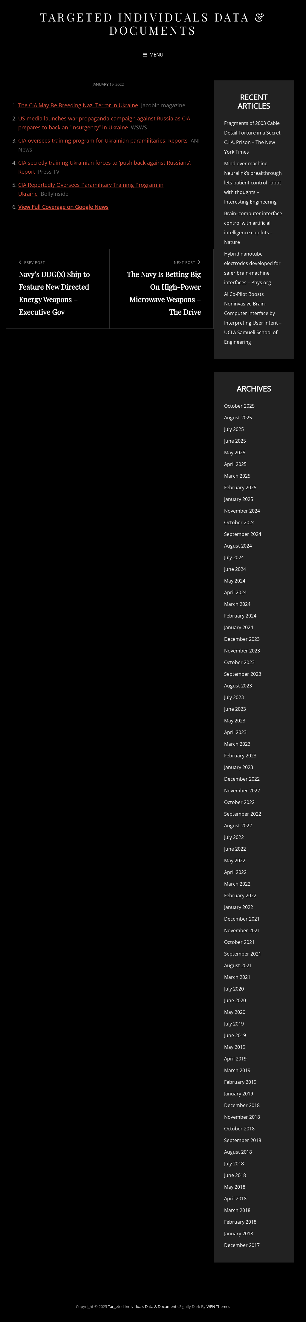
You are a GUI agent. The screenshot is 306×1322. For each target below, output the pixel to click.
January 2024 (238, 627)
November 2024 (242, 511)
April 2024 (235, 592)
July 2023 (234, 697)
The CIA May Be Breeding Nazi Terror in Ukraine (78, 105)
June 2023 (235, 709)
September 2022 (242, 814)
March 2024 (237, 604)
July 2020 (234, 988)
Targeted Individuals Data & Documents (153, 23)
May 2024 (234, 580)
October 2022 (239, 802)
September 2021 (242, 953)
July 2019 (234, 1023)
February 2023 (240, 755)
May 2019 (234, 1047)
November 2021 (242, 930)
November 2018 (242, 1117)
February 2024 (240, 615)
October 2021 (239, 942)
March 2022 (237, 884)
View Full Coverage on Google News (63, 206)
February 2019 (240, 1082)
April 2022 (235, 872)
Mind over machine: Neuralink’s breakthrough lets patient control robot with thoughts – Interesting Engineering (253, 182)
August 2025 (238, 417)
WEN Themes (218, 1306)
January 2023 (238, 767)
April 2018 (235, 1198)
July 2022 (234, 837)
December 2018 (242, 1105)
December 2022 (242, 779)
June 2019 (235, 1035)
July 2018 (234, 1163)
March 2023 (237, 744)
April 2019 (235, 1058)
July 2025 (234, 429)
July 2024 (234, 557)
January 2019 (238, 1093)
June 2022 (235, 849)
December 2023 (242, 639)
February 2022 (240, 895)
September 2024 (242, 534)
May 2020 (234, 1012)
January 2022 (238, 907)
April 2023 (235, 732)
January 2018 (238, 1233)
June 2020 (235, 1000)
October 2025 (239, 406)
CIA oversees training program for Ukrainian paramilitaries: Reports (103, 140)
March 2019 (237, 1070)
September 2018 (242, 1140)
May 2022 (234, 860)
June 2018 (235, 1175)
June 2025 (235, 441)
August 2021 (238, 965)
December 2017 (242, 1245)
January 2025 (238, 499)
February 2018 (240, 1222)
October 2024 (239, 522)
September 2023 (242, 674)
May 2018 (234, 1187)
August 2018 (238, 1152)
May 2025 (234, 452)
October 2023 (239, 662)
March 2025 (237, 476)
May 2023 (234, 720)
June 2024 (235, 569)
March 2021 (237, 977)
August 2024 (238, 545)
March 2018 (237, 1210)
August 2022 (238, 825)
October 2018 (239, 1128)
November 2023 (242, 650)
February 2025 (240, 487)
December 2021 (242, 919)
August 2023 (238, 685)
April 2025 (235, 464)
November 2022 (242, 790)
